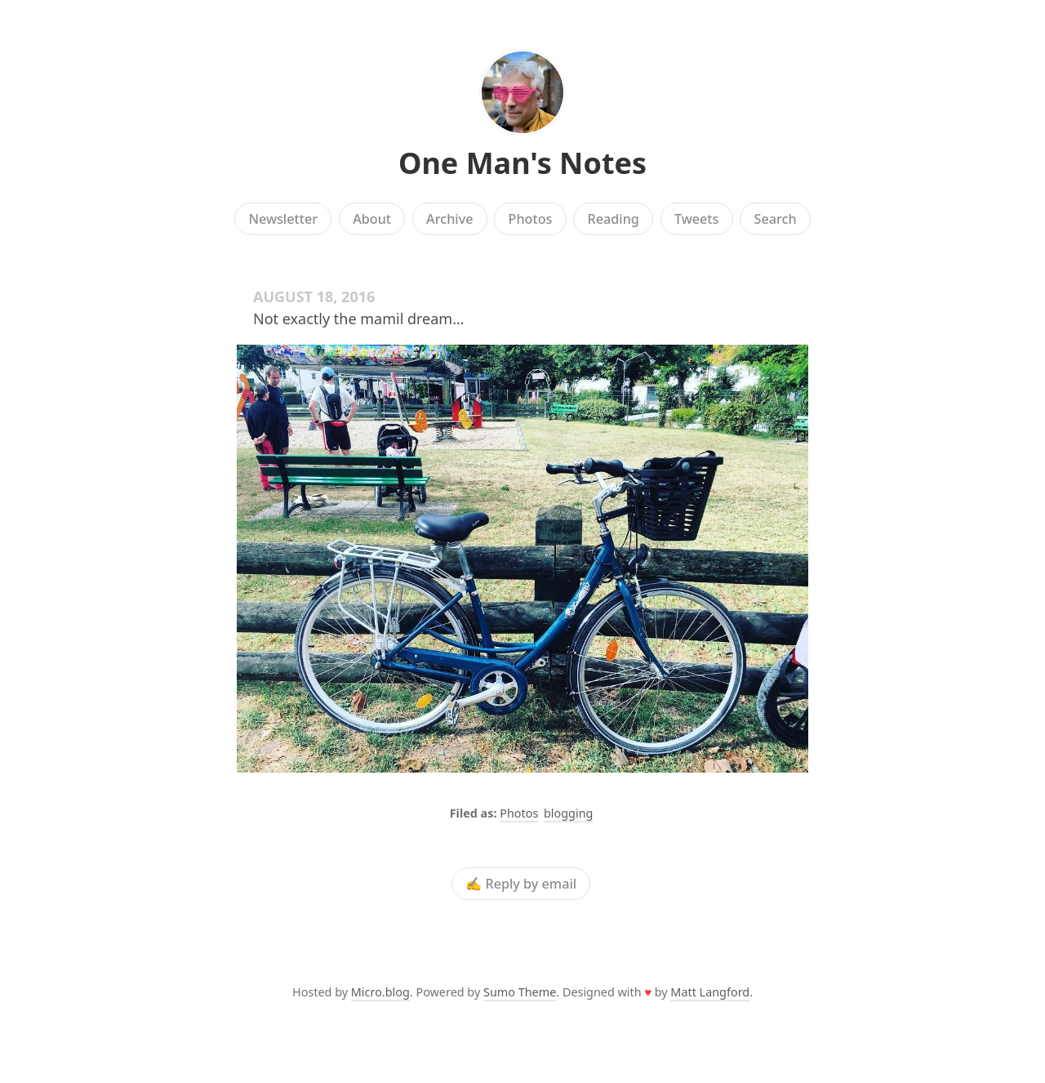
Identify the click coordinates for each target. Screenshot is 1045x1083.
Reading (613, 219)
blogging (568, 813)
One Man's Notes (522, 163)
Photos (531, 219)
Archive (449, 219)
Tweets (696, 219)
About (372, 219)
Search (775, 219)
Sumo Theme (519, 992)
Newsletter (283, 219)
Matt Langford (709, 992)
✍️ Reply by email (520, 884)
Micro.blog (380, 992)
